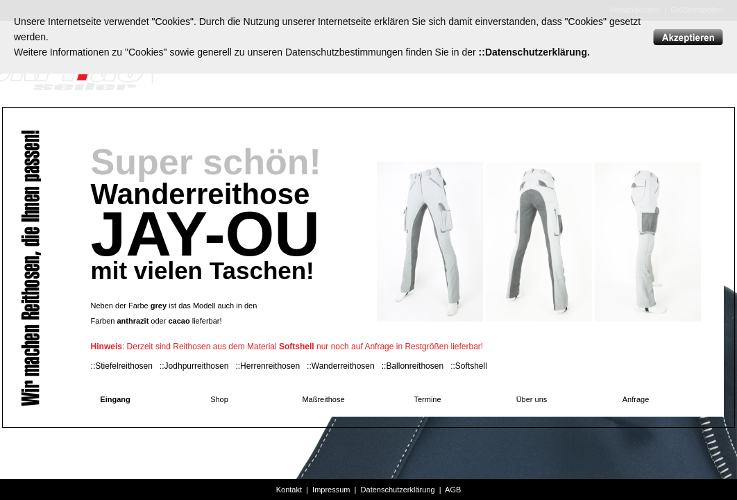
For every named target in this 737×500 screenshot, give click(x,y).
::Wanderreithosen (341, 366)
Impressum (331, 489)
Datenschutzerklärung (398, 489)
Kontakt (289, 489)
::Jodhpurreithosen (194, 366)
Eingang (115, 399)
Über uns (532, 399)
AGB (453, 489)
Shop (219, 399)
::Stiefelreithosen (122, 366)
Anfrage (636, 399)
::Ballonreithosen (412, 366)
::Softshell (468, 366)
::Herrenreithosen (267, 366)
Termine (427, 399)
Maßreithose (323, 399)
